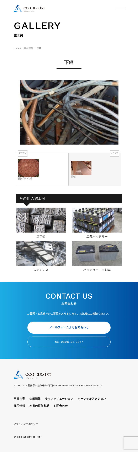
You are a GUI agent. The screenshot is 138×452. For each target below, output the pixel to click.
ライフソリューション (59, 398)
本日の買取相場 (39, 405)
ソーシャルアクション (92, 398)
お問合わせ (61, 405)
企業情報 (35, 398)
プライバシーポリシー (26, 423)
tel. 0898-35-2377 (69, 341)
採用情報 (19, 405)
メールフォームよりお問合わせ (69, 327)
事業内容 (19, 398)
